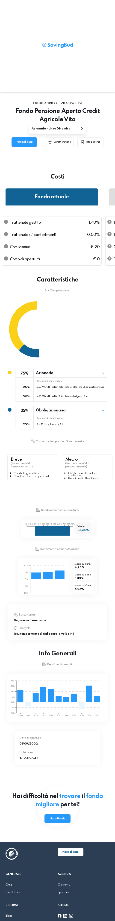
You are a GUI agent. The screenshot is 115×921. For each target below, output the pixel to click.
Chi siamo (64, 884)
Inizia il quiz (24, 142)
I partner (63, 892)
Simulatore (13, 892)
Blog (9, 915)
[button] (61, 373)
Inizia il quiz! (57, 818)
